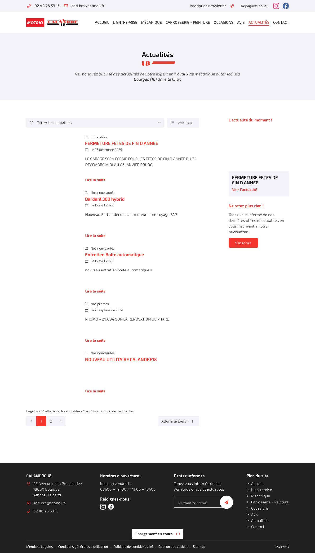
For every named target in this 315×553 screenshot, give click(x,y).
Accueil (102, 22)
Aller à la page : (180, 421)
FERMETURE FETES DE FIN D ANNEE (121, 143)
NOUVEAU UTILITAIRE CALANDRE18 (121, 359)
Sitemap (199, 546)
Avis (241, 22)
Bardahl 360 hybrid (105, 199)
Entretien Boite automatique (114, 254)
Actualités (258, 22)
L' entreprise (125, 22)
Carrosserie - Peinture (188, 22)
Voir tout (181, 122)
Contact (281, 22)
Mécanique (151, 22)
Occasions (223, 22)
